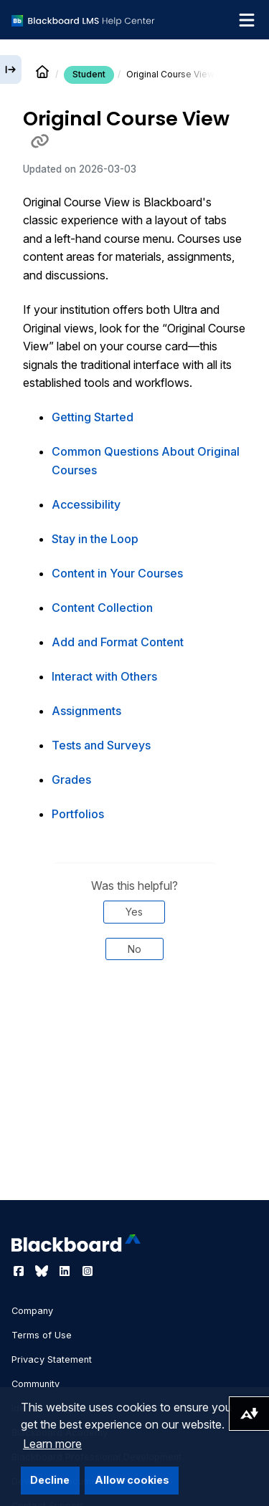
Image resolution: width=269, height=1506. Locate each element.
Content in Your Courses (117, 573)
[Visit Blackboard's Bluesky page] (43, 1271)
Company (32, 1310)
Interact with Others (104, 676)
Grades (71, 779)
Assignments (86, 711)
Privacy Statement (51, 1359)
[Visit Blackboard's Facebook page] (20, 1271)
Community (35, 1383)
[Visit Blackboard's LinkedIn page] (66, 1271)
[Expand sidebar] (11, 69)
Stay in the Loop (95, 539)
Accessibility (86, 504)
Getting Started (92, 417)
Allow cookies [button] (132, 1480)
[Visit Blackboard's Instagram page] (87, 1271)
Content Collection (102, 607)
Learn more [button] (52, 1444)
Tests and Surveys (101, 745)
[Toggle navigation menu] (246, 20)
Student (88, 74)
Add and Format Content (118, 642)
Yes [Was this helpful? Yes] (134, 912)
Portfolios (78, 814)
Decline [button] (50, 1480)
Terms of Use (41, 1335)
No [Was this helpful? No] (134, 949)
